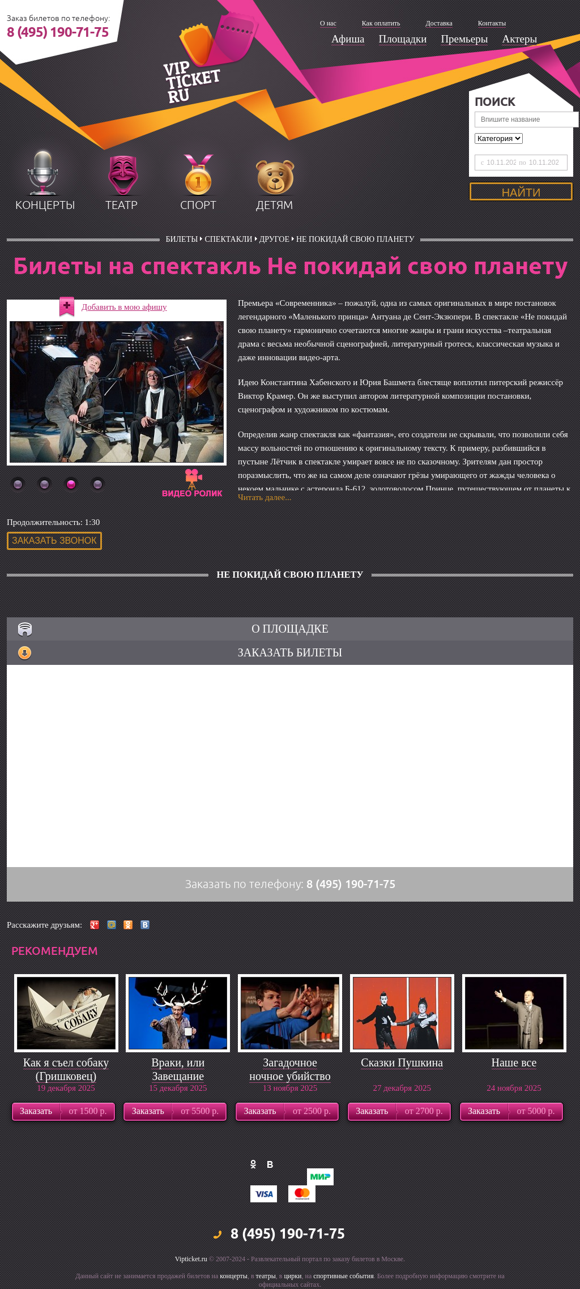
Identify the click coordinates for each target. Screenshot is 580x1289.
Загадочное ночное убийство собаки (289, 1076)
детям (274, 205)
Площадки (403, 39)
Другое (274, 239)
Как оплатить (381, 23)
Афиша (348, 39)
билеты (181, 239)
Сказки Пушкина (402, 1062)
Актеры (519, 39)
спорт (198, 205)
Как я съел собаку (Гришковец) (66, 1069)
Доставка (439, 23)
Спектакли (228, 239)
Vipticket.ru (191, 1259)
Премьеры (464, 39)
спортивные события (343, 1276)
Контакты (492, 23)
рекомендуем (54, 950)
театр (121, 205)
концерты (45, 205)
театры (266, 1276)
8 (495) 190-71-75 (58, 33)
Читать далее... (264, 497)
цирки (292, 1276)
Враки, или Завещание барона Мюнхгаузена (178, 1082)
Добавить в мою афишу (124, 306)
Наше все (514, 1062)
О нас (328, 23)
